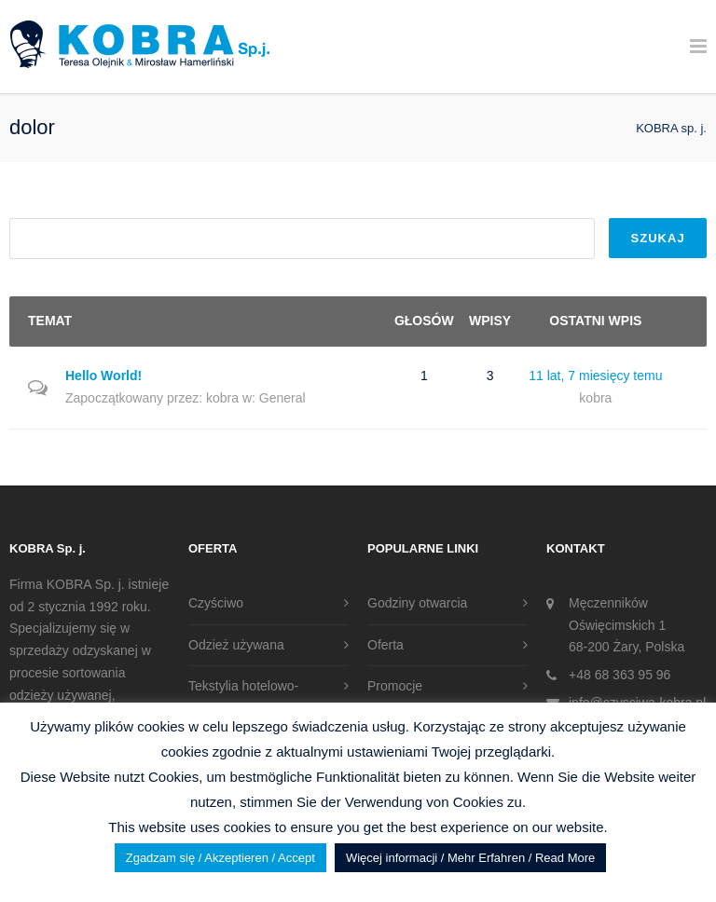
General (282, 397)
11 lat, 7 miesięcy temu (595, 375)
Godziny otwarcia (417, 602)
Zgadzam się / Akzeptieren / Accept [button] (220, 858)
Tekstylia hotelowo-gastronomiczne (243, 697)
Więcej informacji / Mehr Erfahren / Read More (470, 858)
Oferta (385, 644)
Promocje (394, 685)
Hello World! (103, 375)
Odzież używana (236, 644)
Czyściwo (215, 602)
